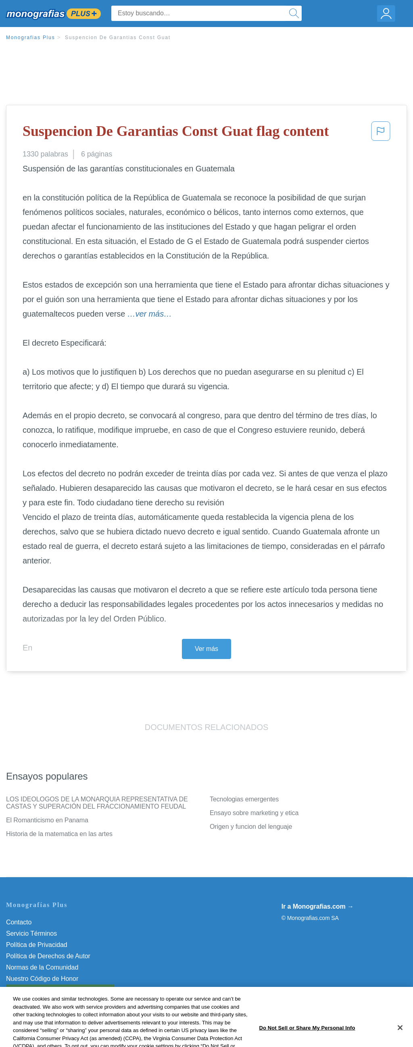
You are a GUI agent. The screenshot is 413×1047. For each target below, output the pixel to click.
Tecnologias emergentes (244, 799)
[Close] (400, 1035)
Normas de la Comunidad (42, 967)
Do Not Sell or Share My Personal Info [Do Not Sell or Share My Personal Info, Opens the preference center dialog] (307, 1035)
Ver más (206, 648)
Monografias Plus (30, 37)
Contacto (18, 922)
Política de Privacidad (36, 944)
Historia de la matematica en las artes (59, 833)
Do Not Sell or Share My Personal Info (60, 990)
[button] (380, 133)
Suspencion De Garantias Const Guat (118, 37)
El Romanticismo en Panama (47, 820)
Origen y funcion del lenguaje (251, 826)
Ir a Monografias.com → (318, 906)
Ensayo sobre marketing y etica (254, 812)
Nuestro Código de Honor (42, 978)
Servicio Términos (31, 933)
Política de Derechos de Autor (48, 956)
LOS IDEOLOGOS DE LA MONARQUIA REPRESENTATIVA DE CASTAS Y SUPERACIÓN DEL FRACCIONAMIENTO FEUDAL (97, 803)
